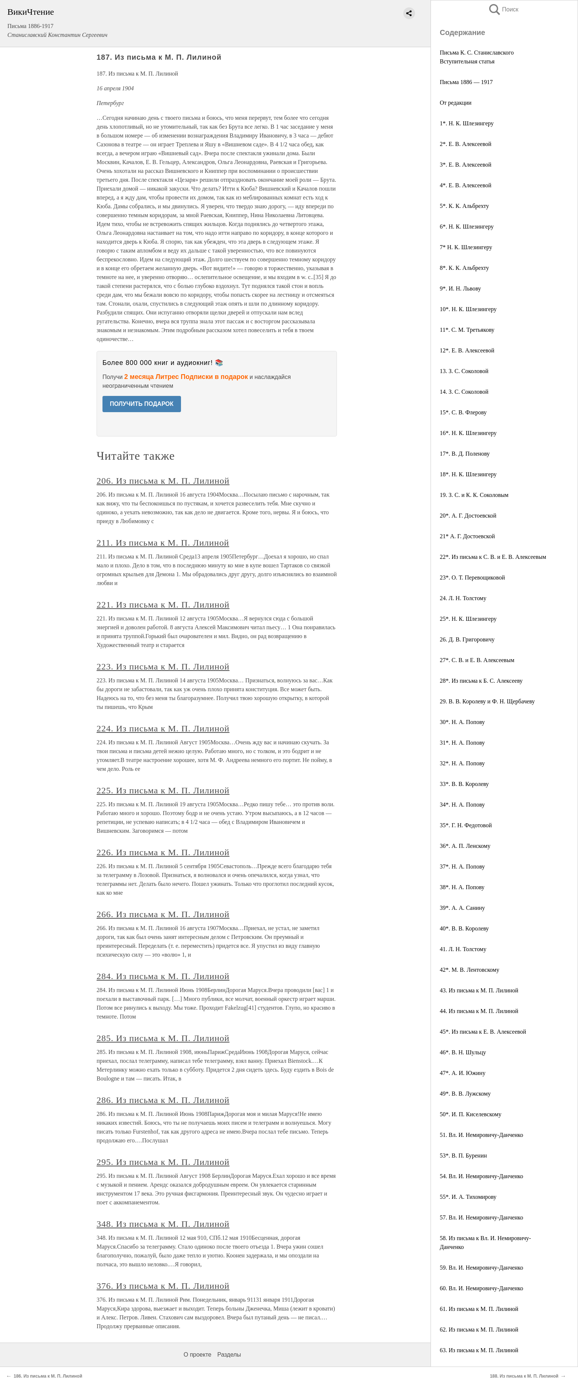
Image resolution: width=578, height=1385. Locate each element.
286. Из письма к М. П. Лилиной (163, 1100)
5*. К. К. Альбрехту (464, 206)
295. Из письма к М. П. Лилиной (163, 1162)
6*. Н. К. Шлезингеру (467, 226)
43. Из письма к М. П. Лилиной (479, 990)
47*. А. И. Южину (462, 1073)
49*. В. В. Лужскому (465, 1093)
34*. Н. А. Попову (462, 804)
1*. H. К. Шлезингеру (467, 123)
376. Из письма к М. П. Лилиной (163, 1286)
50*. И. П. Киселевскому (470, 1114)
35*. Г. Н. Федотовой (466, 825)
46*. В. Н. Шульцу (463, 1052)
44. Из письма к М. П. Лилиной (479, 1011)
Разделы (229, 1354)
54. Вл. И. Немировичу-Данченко (481, 1176)
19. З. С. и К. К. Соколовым (474, 495)
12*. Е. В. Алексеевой (467, 350)
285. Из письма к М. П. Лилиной (163, 1038)
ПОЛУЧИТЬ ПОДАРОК (142, 404)
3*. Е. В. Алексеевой (465, 164)
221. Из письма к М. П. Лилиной (163, 604)
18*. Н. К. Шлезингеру (468, 474)
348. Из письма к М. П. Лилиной (163, 1224)
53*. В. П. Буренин (463, 1155)
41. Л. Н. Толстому (463, 949)
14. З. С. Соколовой (464, 392)
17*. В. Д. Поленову (465, 453)
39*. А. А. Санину (462, 908)
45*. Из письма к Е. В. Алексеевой (483, 1032)
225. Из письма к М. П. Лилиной (163, 790)
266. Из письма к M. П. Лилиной (163, 914)
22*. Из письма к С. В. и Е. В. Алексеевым (493, 557)
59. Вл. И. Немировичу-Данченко (481, 1267)
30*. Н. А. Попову (462, 722)
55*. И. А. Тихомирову (468, 1197)
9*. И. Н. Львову (460, 288)
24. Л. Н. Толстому (463, 598)
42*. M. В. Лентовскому (469, 970)
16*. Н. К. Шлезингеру (468, 433)
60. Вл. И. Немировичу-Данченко (481, 1288)
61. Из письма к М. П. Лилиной (479, 1309)
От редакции (455, 103)
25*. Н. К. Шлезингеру (468, 619)
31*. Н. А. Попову (462, 743)
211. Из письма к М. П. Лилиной (163, 542)
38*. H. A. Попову (462, 887)
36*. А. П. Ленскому (465, 846)
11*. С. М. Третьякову (467, 330)
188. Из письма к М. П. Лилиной (524, 1376)
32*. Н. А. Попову (462, 763)
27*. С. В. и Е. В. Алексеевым (477, 660)
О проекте (197, 1354)
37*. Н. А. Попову (462, 866)
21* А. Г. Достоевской (467, 536)
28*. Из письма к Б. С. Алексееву (481, 681)
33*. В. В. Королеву (464, 784)
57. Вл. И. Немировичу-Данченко (481, 1217)
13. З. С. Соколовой (464, 371)
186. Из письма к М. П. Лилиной (48, 1376)
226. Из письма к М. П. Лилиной (163, 852)
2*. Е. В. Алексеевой (465, 144)
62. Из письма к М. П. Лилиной (479, 1329)
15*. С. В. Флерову (463, 412)
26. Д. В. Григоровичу (467, 639)
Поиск (503, 9)
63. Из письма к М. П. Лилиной (479, 1350)
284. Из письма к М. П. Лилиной (163, 976)
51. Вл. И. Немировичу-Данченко (481, 1135)
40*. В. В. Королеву (464, 928)
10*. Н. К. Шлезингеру (468, 309)
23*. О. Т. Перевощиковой (472, 577)
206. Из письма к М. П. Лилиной (163, 481)
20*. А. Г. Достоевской (468, 515)
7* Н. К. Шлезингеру (466, 247)
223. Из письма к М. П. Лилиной (163, 666)
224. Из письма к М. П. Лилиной (163, 728)
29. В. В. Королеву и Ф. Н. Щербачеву (487, 701)
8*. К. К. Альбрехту (464, 268)
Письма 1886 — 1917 (466, 82)
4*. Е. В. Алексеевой (465, 185)
